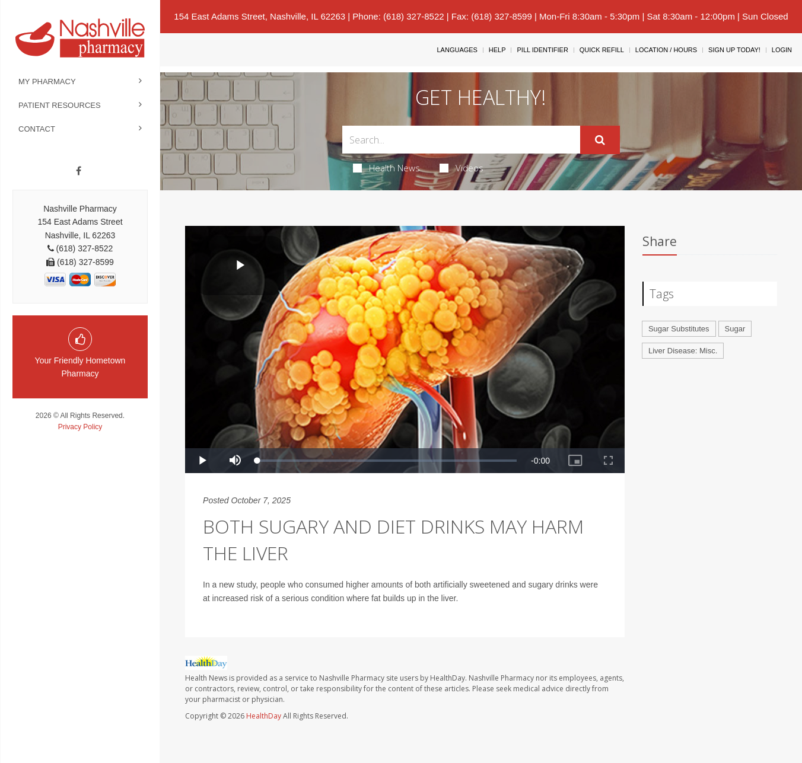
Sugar (735, 328)
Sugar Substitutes (678, 328)
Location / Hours (666, 49)
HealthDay (263, 716)
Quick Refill (602, 49)
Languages (457, 49)
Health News (386, 168)
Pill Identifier (542, 49)
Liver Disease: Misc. (682, 350)
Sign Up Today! (734, 49)
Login (782, 49)
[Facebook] (78, 171)
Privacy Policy (80, 427)
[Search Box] (461, 140)
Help (497, 49)
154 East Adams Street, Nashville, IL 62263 (259, 16)
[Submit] (600, 140)
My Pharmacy (47, 81)
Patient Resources (59, 105)
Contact (36, 128)
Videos (461, 168)
